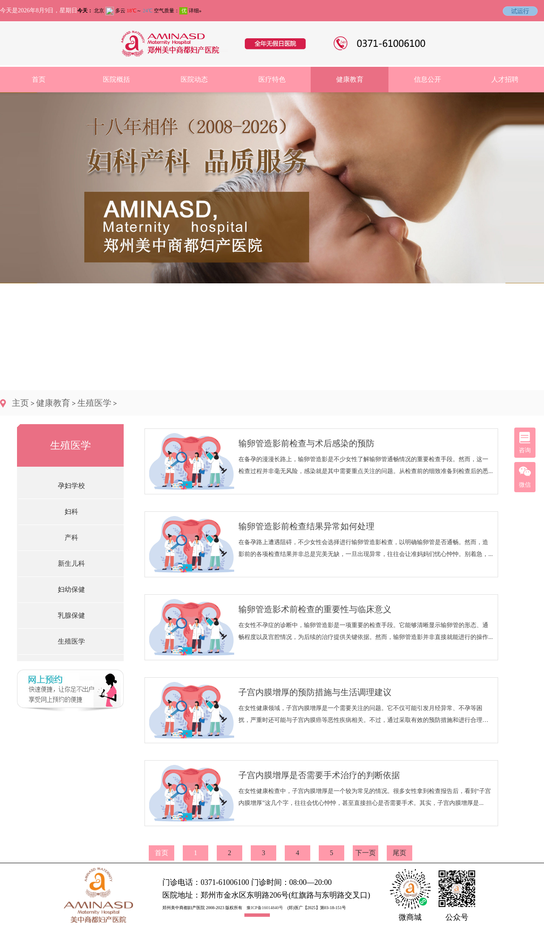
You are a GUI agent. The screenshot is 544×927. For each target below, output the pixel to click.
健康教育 (349, 79)
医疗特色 (272, 79)
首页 (38, 79)
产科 (71, 537)
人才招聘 (504, 79)
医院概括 (116, 79)
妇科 (71, 511)
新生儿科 (71, 563)
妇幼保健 (71, 589)
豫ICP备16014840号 (264, 907)
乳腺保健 (71, 615)
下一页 (365, 852)
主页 (20, 403)
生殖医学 (94, 403)
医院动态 (194, 79)
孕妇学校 (71, 485)
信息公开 (427, 79)
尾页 (399, 852)
